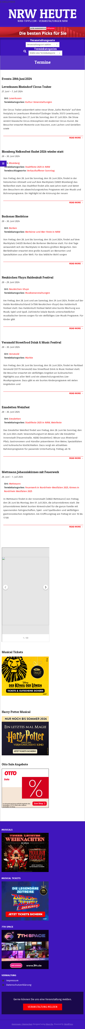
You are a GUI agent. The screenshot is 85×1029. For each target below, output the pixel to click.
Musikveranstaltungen (37, 292)
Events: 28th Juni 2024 (17, 79)
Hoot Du (49, 1024)
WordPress (68, 1024)
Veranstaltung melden (42, 1006)
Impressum (12, 980)
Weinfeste (56, 422)
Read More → (76, 138)
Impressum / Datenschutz (22, 1024)
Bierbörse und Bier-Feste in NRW (42, 231)
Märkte (29, 357)
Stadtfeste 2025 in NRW (37, 166)
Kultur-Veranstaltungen (38, 102)
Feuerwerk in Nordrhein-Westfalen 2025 (46, 487)
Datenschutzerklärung (18, 984)
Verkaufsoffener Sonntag (41, 170)
